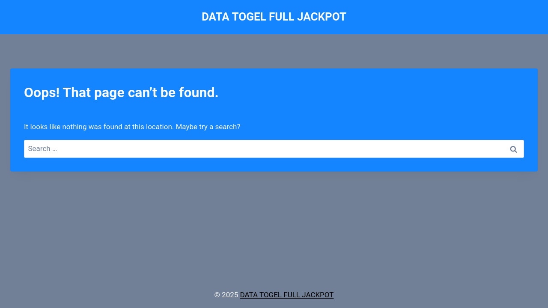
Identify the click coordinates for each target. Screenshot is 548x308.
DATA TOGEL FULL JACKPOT (287, 294)
